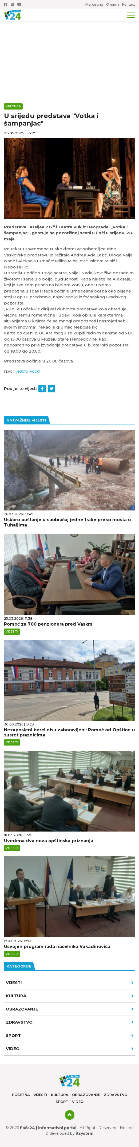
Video (78, 1101)
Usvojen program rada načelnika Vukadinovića (57, 946)
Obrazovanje (70, 1009)
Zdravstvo (70, 1022)
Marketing (94, 4)
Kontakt (128, 4)
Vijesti (70, 982)
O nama (112, 4)
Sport (70, 1035)
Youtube (19, 4)
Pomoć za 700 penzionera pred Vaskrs (48, 624)
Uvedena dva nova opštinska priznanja (48, 840)
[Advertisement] (69, 40)
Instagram (12, 4)
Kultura (70, 995)
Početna (21, 1095)
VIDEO (70, 1048)
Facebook (5, 4)
